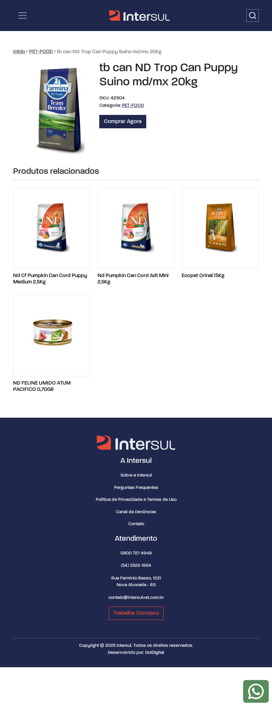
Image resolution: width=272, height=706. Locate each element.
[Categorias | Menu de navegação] (22, 15)
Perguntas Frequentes (136, 487)
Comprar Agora (123, 121)
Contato (136, 524)
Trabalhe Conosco (136, 613)
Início (19, 51)
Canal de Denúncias (136, 512)
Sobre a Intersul (136, 475)
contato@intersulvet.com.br (136, 597)
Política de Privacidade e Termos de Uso (136, 499)
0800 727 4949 (136, 553)
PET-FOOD (41, 51)
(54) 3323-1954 (136, 565)
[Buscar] (252, 15)
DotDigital (154, 652)
